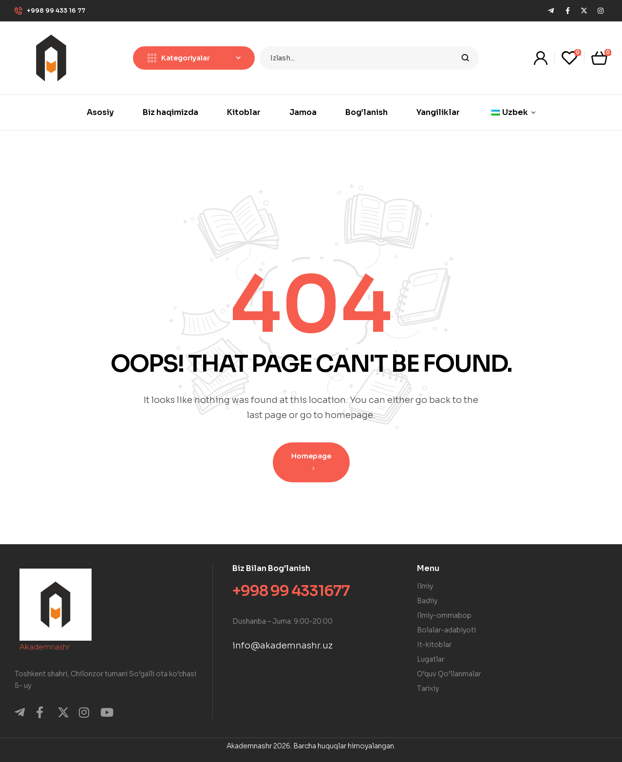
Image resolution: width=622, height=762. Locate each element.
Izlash (465, 58)
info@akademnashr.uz (282, 645)
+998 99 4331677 (291, 591)
